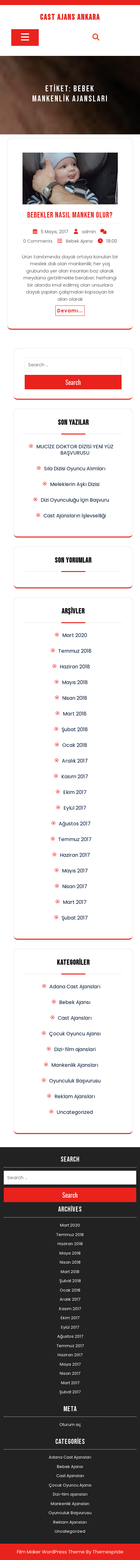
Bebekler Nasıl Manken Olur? (70, 215)
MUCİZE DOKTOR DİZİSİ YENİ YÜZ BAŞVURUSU (74, 449)
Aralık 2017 (75, 760)
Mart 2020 (74, 635)
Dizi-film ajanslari (75, 1049)
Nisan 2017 (74, 886)
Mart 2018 (75, 713)
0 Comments (37, 241)
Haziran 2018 (75, 666)
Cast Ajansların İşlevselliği (74, 515)
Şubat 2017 (75, 917)
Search (73, 382)
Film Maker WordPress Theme (51, 1551)
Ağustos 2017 (75, 823)
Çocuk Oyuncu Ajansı (75, 1033)
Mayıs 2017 (75, 870)
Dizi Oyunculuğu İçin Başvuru (75, 500)
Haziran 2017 (75, 855)
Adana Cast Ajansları (74, 986)
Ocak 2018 (74, 745)
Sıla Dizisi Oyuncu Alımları (74, 468)
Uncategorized (75, 1112)
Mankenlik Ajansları (74, 1065)
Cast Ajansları (75, 1018)
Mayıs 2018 (75, 682)
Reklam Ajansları (74, 1096)
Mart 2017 (75, 902)
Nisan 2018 (74, 698)
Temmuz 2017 (75, 839)
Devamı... (70, 310)
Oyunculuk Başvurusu (75, 1080)
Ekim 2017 (75, 792)
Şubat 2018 (75, 729)
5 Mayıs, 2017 (54, 232)
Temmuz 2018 (75, 651)
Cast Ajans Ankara (70, 17)
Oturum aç (70, 1425)
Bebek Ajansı (79, 241)
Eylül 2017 (74, 808)
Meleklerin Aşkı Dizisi (74, 484)
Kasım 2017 (74, 776)
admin (89, 232)
